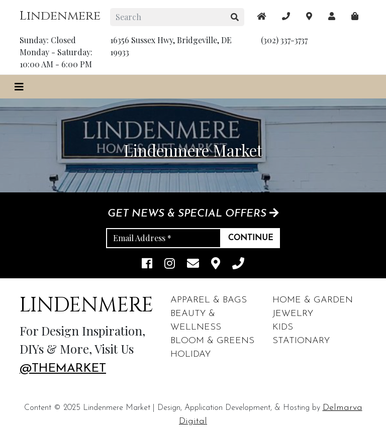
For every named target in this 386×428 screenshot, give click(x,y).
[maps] (354, 16)
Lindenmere (60, 16)
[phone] (238, 264)
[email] (193, 264)
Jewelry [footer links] (292, 313)
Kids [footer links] (282, 327)
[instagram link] (169, 264)
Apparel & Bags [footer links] (208, 300)
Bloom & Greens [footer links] (212, 341)
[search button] (235, 17)
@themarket (63, 369)
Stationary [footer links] (301, 341)
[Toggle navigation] (19, 86)
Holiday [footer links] (190, 354)
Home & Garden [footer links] (312, 300)
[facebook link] (147, 264)
